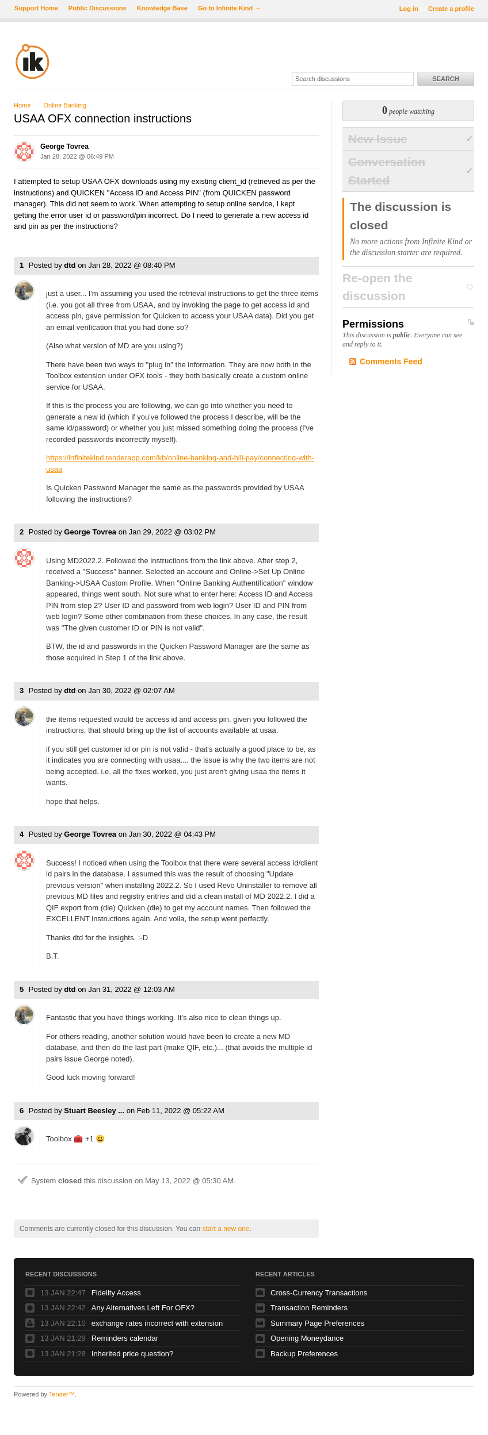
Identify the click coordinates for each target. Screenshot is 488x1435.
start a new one (225, 1229)
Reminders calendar (125, 1338)
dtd (69, 265)
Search (445, 78)
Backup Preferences (304, 1353)
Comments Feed (391, 361)
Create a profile (451, 8)
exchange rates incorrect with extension (157, 1323)
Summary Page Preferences (317, 1323)
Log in (408, 8)
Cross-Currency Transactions (318, 1292)
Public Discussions (97, 8)
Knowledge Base (162, 8)
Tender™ (62, 1394)
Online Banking (64, 105)
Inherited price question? (132, 1353)
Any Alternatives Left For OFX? (143, 1307)
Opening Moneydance (307, 1338)
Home (22, 105)
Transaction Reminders (309, 1307)
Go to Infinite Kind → (229, 8)
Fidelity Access (116, 1292)
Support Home (36, 8)
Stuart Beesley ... (94, 1110)
